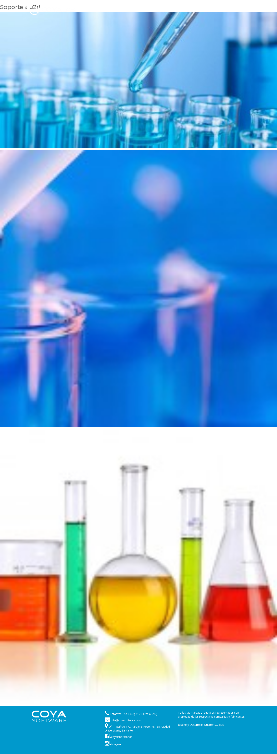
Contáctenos (219, 9)
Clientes (170, 9)
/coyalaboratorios (118, 737)
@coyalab (113, 744)
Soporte (153, 9)
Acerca (200, 9)
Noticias (186, 9)
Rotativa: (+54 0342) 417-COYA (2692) (133, 714)
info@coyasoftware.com (126, 720)
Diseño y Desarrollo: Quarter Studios (201, 724)
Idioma (238, 9)
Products (136, 9)
